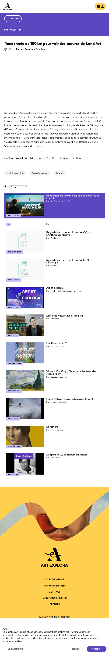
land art (59, 173)
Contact (54, 591)
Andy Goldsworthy (15, 173)
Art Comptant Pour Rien (43, 158)
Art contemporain (39, 173)
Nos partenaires (54, 585)
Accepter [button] (96, 649)
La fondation (54, 579)
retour (15, 18)
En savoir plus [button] (15, 649)
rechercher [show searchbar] (90, 6)
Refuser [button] (76, 649)
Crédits (54, 604)
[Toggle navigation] (99, 6)
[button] (104, 623)
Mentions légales (54, 598)
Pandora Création (70, 158)
